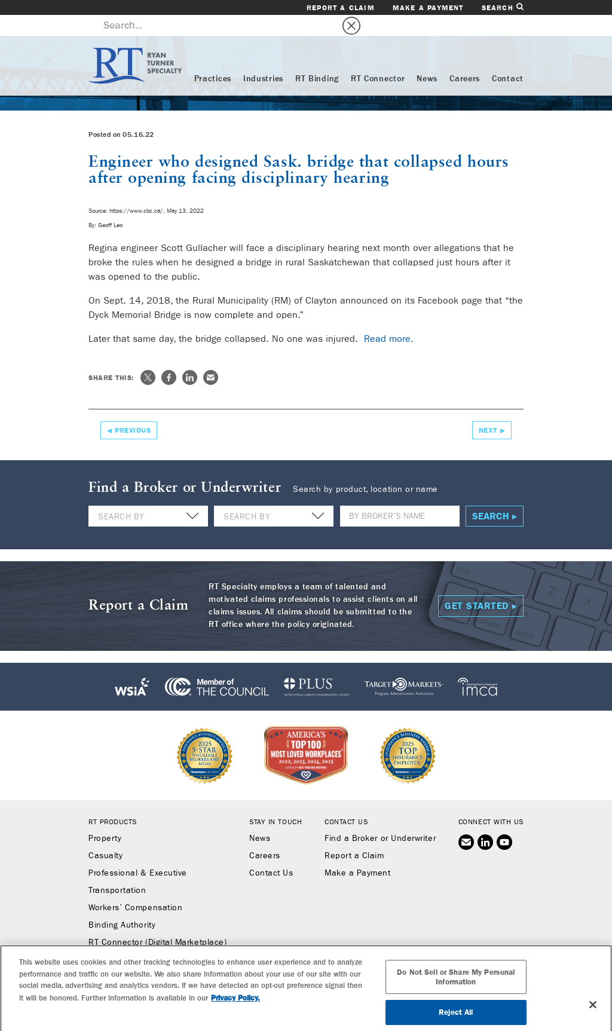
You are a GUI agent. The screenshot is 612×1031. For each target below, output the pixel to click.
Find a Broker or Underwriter (380, 817)
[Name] (400, 495)
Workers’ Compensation (135, 887)
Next (488, 409)
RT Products (112, 801)
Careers (464, 58)
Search (503, 7)
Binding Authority (121, 904)
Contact (508, 58)
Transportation (117, 869)
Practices (212, 58)
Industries (263, 58)
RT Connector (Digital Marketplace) (157, 921)
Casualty (105, 835)
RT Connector (378, 58)
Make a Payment (428, 8)
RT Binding (317, 58)
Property (104, 817)
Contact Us (271, 852)
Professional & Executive (137, 852)
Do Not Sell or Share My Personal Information (456, 988)
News (427, 58)
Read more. (389, 317)
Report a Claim (341, 8)
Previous (133, 409)
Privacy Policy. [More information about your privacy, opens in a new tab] (235, 1009)
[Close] (593, 1016)
